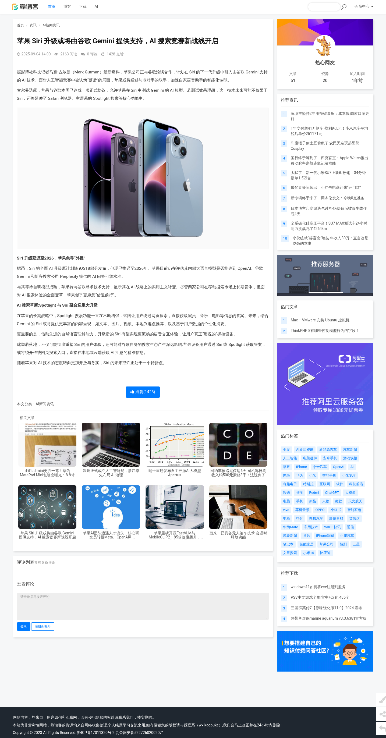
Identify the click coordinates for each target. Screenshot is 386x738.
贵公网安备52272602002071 (139, 732)
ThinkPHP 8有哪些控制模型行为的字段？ (325, 330)
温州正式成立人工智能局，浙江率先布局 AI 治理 (111, 473)
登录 (23, 626)
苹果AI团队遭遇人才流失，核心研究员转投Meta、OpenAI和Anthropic (111, 535)
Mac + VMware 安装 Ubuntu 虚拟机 (320, 320)
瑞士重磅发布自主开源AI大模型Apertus (174, 473)
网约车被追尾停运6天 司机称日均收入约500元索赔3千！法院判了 (238, 473)
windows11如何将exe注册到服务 (318, 587)
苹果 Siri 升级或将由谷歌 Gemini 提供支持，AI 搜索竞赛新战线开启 (47, 535)
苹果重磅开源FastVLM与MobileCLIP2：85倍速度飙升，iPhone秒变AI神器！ (175, 535)
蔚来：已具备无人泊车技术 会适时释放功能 (238, 535)
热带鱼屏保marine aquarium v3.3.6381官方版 (329, 618)
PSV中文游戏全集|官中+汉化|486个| (320, 597)
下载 (83, 6)
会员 (364, 6)
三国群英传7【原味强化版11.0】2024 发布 (326, 608)
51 (293, 80)
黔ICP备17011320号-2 (95, 732)
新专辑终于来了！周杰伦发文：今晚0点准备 (327, 198)
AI (96, 6)
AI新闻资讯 (51, 25)
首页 (51, 6)
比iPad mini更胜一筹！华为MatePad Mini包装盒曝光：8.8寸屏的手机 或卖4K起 (47, 473)
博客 (67, 6)
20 (325, 80)
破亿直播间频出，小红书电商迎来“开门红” (326, 187)
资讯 (33, 25)
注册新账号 (43, 626)
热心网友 (325, 62)
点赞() (142, 391)
